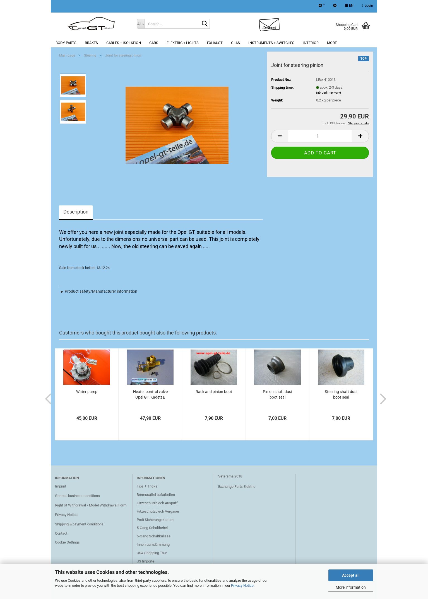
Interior (311, 43)
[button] (349, 6)
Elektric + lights (183, 43)
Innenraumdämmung (153, 544)
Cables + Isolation (123, 43)
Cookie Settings (67, 542)
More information (351, 587)
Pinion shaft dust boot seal (277, 394)
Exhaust (215, 43)
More (332, 43)
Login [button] (367, 6)
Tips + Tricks (147, 486)
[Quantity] (320, 136)
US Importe (145, 561)
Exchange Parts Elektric (236, 486)
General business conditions (77, 496)
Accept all (351, 575)
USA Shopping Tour (152, 553)
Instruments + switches (271, 43)
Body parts (66, 43)
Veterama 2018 (230, 476)
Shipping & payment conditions (79, 524)
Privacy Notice (242, 585)
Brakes (91, 43)
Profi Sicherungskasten (155, 520)
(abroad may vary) (328, 92)
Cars (153, 43)
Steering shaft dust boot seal (341, 394)
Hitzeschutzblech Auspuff (157, 503)
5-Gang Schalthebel (152, 528)
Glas (235, 43)
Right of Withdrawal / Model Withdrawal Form (90, 505)
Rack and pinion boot (214, 391)
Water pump (86, 391)
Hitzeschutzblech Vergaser (158, 511)
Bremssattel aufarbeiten (156, 495)
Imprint (60, 486)
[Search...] (141, 24)
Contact (61, 533)
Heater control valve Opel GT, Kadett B (150, 394)
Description (75, 212)
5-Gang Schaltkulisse (153, 536)
